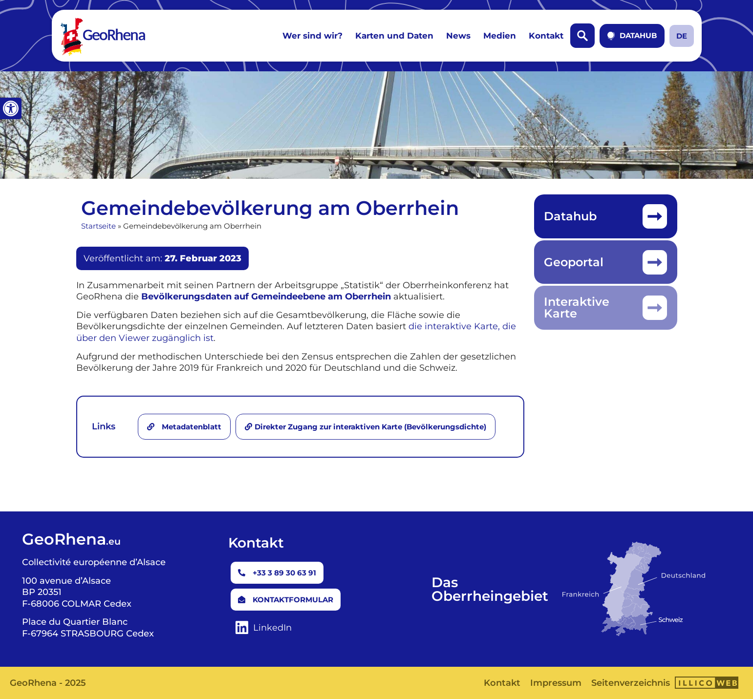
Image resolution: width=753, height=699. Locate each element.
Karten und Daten (394, 36)
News (458, 36)
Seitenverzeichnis (630, 683)
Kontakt (546, 36)
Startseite (98, 226)
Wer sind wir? (312, 36)
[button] (11, 108)
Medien (499, 36)
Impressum (555, 683)
